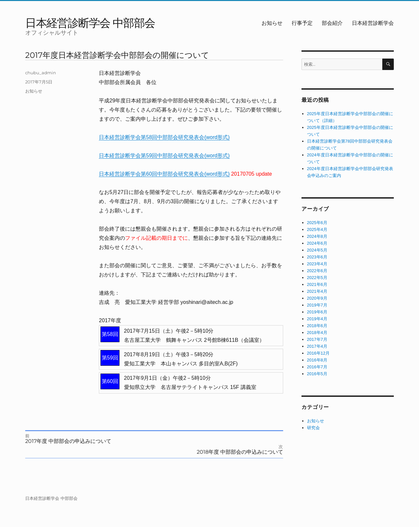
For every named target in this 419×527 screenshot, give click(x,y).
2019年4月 (317, 318)
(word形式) (216, 155)
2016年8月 (317, 360)
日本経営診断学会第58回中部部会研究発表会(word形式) (164, 137)
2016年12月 (318, 353)
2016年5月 (317, 373)
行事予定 (302, 23)
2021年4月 (317, 291)
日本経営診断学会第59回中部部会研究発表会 (151, 155)
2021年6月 (317, 284)
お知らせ (272, 23)
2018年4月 (317, 332)
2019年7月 (317, 305)
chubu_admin (40, 72)
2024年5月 (317, 250)
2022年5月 (317, 277)
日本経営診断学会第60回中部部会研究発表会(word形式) (164, 174)
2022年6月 (317, 270)
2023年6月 (317, 257)
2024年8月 (317, 236)
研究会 (313, 427)
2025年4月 (317, 229)
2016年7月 (317, 366)
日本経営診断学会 (373, 23)
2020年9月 (317, 298)
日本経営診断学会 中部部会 (90, 22)
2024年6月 (317, 243)
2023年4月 (317, 263)
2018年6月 (317, 325)
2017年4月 (317, 346)
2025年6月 (317, 222)
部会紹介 (332, 23)
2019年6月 (317, 311)
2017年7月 (317, 339)
